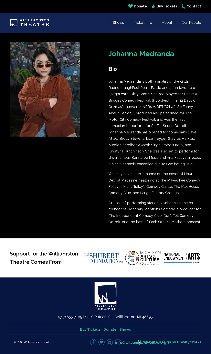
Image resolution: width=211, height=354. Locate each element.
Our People (191, 22)
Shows (118, 22)
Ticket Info (143, 22)
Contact (191, 6)
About (167, 22)
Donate (137, 6)
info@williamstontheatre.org (140, 342)
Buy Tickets (164, 6)
